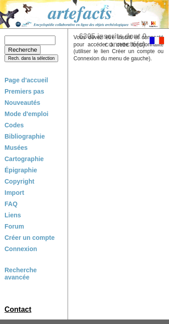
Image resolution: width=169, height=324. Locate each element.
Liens (13, 215)
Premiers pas (24, 91)
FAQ (11, 203)
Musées (16, 147)
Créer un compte (30, 237)
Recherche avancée (21, 273)
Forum (14, 226)
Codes (14, 125)
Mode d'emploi (26, 113)
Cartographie (24, 158)
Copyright (19, 181)
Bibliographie (25, 136)
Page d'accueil (26, 80)
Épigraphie (21, 170)
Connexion (21, 248)
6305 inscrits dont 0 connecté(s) (112, 40)
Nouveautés (22, 102)
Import (14, 192)
